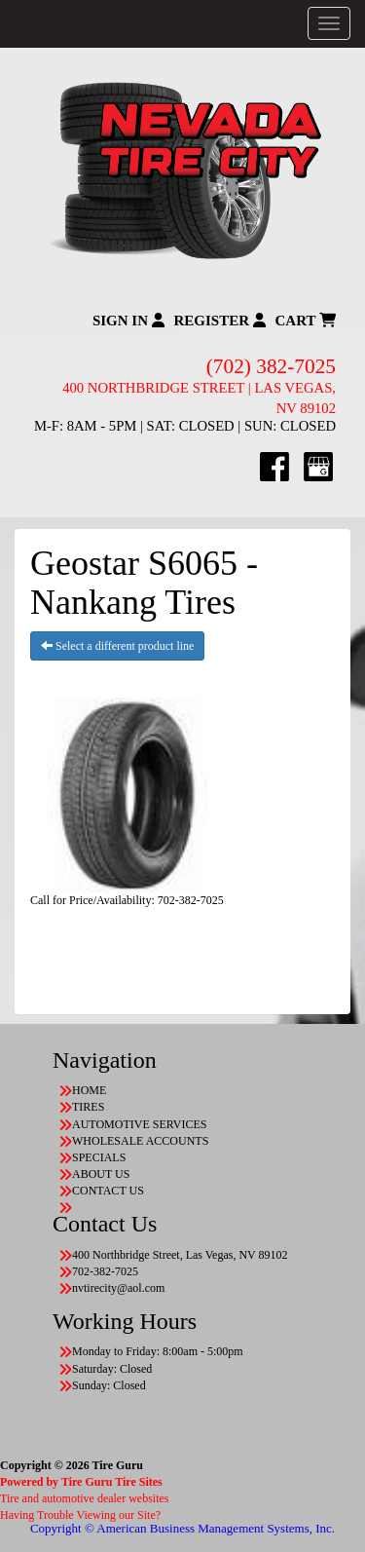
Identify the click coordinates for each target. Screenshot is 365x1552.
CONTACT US (108, 1190)
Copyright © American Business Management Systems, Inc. (182, 1528)
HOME (89, 1090)
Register (220, 320)
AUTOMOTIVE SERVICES (139, 1124)
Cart (305, 320)
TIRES (88, 1107)
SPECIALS (99, 1157)
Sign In (128, 320)
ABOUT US (100, 1174)
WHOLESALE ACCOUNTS (140, 1141)
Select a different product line (117, 646)
